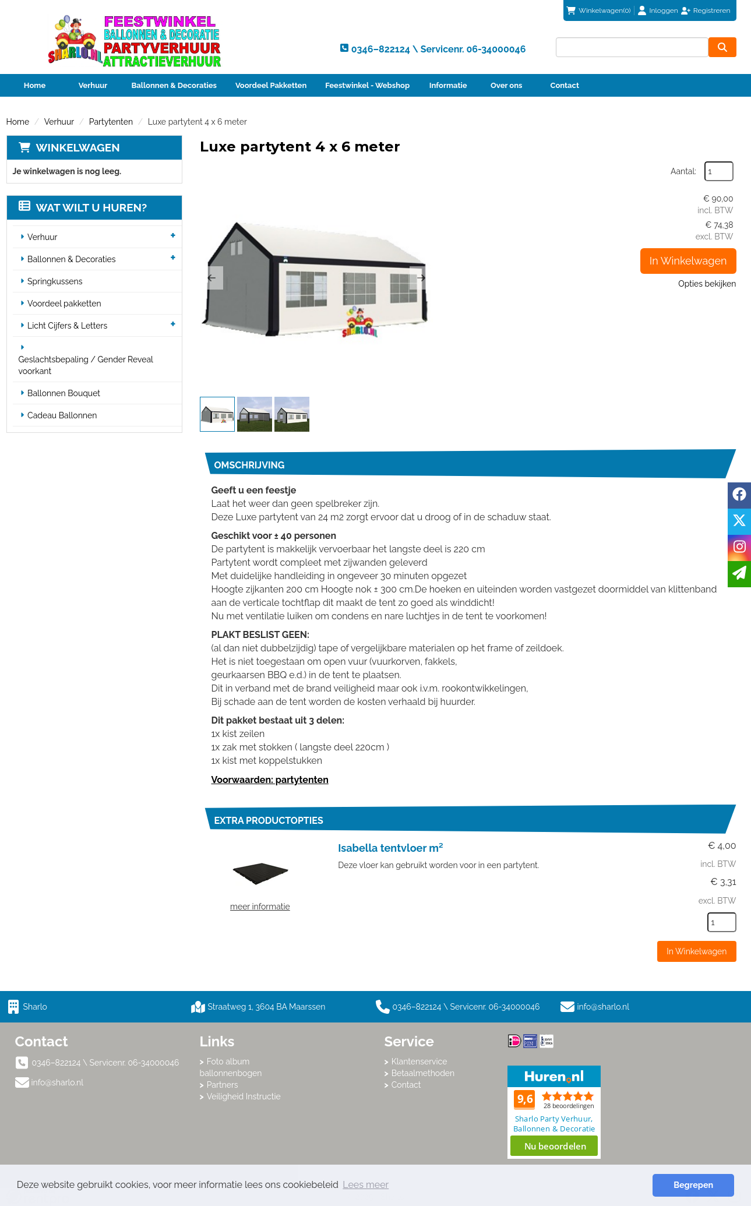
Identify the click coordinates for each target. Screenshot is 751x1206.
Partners (222, 1084)
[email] (739, 574)
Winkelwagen (78, 147)
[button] (211, 278)
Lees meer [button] (366, 1184)
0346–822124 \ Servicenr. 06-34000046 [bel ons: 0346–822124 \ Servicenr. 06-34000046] (105, 1062)
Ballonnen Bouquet (63, 393)
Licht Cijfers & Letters (67, 325)
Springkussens (54, 281)
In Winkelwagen (688, 261)
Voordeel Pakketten (270, 85)
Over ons (507, 85)
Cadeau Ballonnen (62, 415)
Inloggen (664, 10)
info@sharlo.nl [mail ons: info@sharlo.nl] (57, 1082)
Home (34, 85)
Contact (565, 85)
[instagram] (739, 548)
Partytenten (111, 121)
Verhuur (93, 85)
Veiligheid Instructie (244, 1096)
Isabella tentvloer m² (390, 848)
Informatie (448, 85)
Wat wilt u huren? (83, 207)
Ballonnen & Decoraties (174, 85)
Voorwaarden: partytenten (270, 779)
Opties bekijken (707, 283)
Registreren (712, 10)
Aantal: (683, 171)
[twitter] (739, 522)
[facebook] (739, 495)
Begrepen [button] (693, 1185)
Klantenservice (419, 1061)
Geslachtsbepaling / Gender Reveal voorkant (86, 365)
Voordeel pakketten (64, 303)
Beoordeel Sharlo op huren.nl (554, 1112)
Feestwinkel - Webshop (367, 85)
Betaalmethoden (423, 1073)
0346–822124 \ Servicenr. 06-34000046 (458, 1007)
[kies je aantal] (721, 922)
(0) (598, 10)
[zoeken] (722, 47)
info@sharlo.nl (603, 1007)
